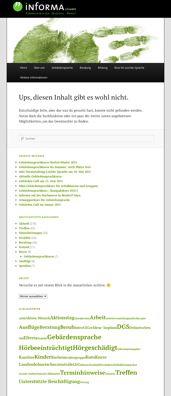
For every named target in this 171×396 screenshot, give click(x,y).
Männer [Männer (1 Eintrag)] (84, 364)
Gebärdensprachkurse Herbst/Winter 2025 (48, 162)
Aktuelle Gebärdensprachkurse (40, 176)
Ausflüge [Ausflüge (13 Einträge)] (29, 327)
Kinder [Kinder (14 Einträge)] (43, 356)
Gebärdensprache (62, 68)
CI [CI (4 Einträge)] (85, 327)
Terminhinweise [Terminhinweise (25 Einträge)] (82, 372)
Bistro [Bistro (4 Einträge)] (78, 327)
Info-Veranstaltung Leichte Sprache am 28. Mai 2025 (55, 172)
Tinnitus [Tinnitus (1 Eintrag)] (110, 373)
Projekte (25, 238)
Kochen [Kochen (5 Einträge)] (58, 357)
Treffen (24, 228)
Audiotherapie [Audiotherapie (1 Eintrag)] (137, 318)
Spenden (25, 266)
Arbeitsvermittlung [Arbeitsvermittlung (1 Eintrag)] (117, 318)
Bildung (103, 68)
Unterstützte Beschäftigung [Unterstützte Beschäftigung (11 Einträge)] (49, 381)
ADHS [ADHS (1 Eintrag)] (22, 318)
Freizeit (24, 247)
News (23, 68)
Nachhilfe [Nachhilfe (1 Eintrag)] (94, 364)
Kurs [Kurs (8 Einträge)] (90, 357)
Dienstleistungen (30, 233)
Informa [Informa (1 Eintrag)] (122, 349)
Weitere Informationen (33, 77)
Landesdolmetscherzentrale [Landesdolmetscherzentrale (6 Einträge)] (46, 364)
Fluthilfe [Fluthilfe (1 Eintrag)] (42, 338)
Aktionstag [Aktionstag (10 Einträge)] (62, 317)
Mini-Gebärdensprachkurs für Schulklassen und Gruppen (58, 186)
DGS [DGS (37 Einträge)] (123, 326)
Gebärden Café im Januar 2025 (40, 205)
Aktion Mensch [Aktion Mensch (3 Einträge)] (38, 318)
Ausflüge (25, 261)
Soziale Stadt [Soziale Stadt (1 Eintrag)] (26, 373)
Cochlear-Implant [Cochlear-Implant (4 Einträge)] (102, 327)
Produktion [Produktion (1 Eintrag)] (107, 364)
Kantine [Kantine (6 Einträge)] (27, 357)
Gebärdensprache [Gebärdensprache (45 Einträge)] (74, 337)
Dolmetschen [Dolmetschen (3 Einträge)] (140, 328)
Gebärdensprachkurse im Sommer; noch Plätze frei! (55, 167)
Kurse (23, 252)
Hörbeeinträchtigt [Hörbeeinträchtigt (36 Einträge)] (46, 348)
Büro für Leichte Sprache (129, 68)
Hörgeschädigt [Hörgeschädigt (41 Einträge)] (95, 347)
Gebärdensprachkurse (39, 256)
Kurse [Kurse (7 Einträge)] (101, 357)
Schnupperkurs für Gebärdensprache (44, 200)
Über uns (39, 68)
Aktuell (24, 223)
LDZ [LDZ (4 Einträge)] (76, 364)
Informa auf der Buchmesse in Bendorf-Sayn (49, 195)
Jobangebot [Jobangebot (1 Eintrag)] (133, 349)
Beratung (85, 68)
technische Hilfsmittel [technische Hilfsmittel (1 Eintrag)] (47, 373)
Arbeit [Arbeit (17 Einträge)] (98, 317)
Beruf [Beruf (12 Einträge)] (66, 327)
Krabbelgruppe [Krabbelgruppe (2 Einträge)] (75, 358)
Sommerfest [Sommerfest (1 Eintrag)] (130, 364)
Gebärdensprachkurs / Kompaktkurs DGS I (48, 191)
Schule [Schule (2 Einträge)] (118, 365)
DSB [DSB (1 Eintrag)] (21, 338)
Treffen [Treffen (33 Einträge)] (126, 372)
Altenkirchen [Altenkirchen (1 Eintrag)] (82, 318)
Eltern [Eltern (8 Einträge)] (30, 338)
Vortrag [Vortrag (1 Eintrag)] (84, 382)
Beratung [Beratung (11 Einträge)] (50, 327)
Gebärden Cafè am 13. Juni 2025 (41, 181)
